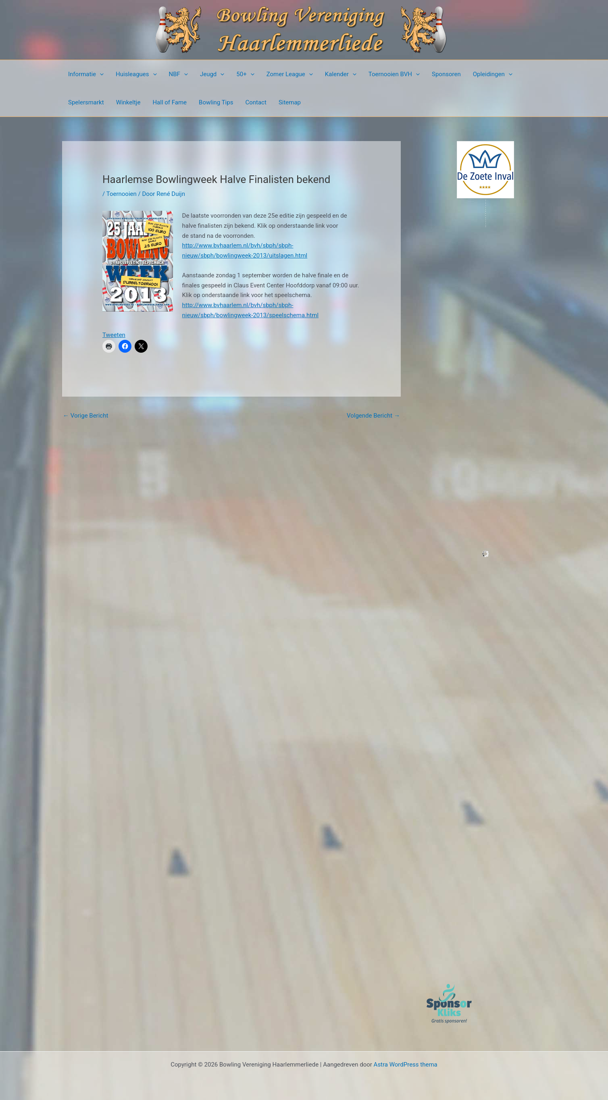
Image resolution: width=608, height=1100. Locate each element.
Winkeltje (128, 102)
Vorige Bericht (85, 415)
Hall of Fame (169, 102)
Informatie (86, 74)
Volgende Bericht (373, 415)
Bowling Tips (216, 102)
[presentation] (100, 74)
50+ (245, 74)
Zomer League (290, 74)
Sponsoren (446, 74)
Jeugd (212, 74)
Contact (255, 102)
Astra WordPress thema (405, 1064)
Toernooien (121, 194)
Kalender (340, 74)
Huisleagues (136, 74)
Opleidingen (492, 74)
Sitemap (290, 102)
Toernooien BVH (394, 74)
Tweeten (113, 335)
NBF (178, 74)
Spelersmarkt (86, 102)
